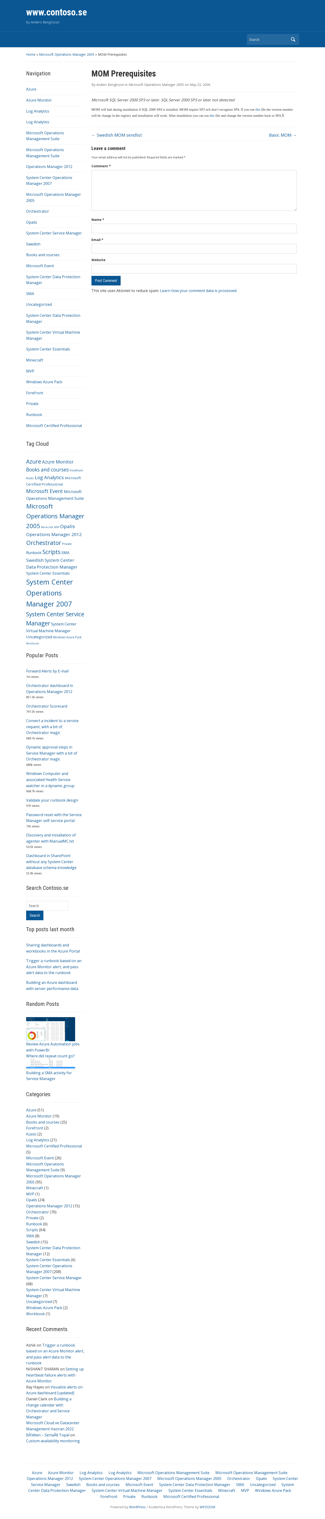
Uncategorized (39, 304)
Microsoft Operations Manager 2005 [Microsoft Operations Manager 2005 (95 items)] (55, 516)
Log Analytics (37, 111)
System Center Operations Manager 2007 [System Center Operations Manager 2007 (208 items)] (49, 593)
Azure (31, 89)
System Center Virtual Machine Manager (127, 1490)
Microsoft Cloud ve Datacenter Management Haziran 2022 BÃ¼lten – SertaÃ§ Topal (53, 1428)
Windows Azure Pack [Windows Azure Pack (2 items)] (67, 637)
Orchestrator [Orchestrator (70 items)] (43, 543)
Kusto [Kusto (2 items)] (30, 478)
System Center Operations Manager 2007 (115, 1478)
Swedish (33, 244)
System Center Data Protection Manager (194, 1484)
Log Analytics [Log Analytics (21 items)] (49, 477)
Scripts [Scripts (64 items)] (51, 552)
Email (97, 239)
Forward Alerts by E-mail (47, 671)
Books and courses (42, 254)
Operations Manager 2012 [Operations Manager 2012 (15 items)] (54, 534)
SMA (30, 293)
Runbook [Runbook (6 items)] (34, 552)
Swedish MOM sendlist (116, 135)
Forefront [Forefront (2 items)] (76, 470)
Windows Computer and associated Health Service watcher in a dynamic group (50, 779)
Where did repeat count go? (50, 1056)
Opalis (31, 222)
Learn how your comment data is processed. (198, 290)
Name (97, 219)
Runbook (34, 414)
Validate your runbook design (52, 800)
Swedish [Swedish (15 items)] (35, 560)
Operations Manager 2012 (49, 166)
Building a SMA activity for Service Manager (50, 1071)
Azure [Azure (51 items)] (33, 461)
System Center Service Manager (54, 233)
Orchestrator (37, 211)
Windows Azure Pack (44, 381)
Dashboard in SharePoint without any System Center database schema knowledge (51, 861)
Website (98, 260)
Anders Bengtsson (110, 84)
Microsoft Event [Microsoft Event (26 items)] (44, 491)
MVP (30, 371)
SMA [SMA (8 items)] (65, 552)
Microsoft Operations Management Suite (173, 1472)
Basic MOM (283, 135)
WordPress (137, 1507)
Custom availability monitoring (53, 1440)
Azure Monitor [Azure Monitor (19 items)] (57, 462)
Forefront (34, 392)
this (257, 109)
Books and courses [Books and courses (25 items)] (47, 469)
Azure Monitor (39, 100)
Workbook (35, 1313)
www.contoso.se (56, 12)
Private (32, 403)
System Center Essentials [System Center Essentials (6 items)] (48, 573)
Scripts (32, 1229)
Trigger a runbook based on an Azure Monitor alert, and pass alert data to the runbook (53, 966)
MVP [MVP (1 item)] (56, 527)
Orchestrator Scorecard (46, 706)
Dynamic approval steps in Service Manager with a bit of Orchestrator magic (51, 753)
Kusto (31, 1134)
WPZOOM (207, 1507)
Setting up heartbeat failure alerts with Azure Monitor (55, 1375)
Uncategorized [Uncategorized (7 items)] (39, 636)
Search (293, 39)
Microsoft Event (40, 265)
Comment (101, 166)
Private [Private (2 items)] (67, 544)
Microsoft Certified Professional (54, 425)
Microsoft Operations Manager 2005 (66, 54)
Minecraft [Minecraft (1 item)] (47, 527)
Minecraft (34, 360)
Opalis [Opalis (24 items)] (67, 526)
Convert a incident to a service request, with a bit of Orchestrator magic (52, 726)
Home (30, 54)
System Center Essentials (48, 349)
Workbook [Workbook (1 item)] (32, 643)
